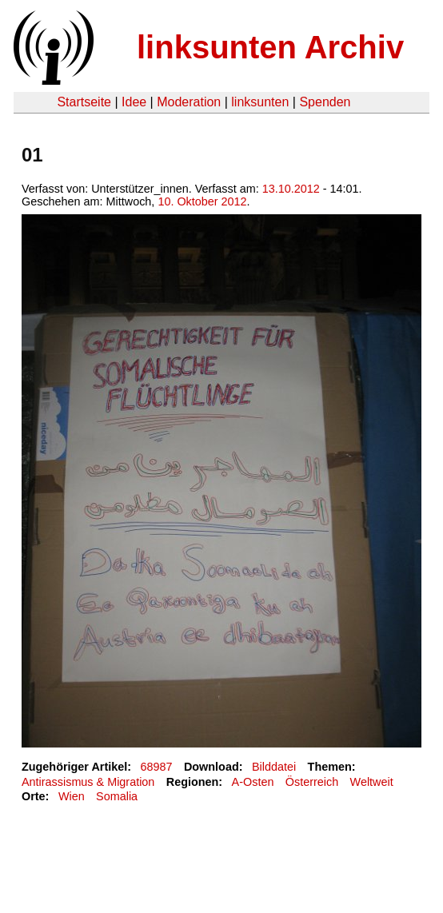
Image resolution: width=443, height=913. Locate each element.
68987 (157, 766)
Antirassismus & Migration (88, 781)
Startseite (84, 102)
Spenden (324, 102)
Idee (134, 102)
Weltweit (371, 781)
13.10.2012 (291, 188)
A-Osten (253, 781)
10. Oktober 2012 (202, 201)
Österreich (311, 781)
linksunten (260, 102)
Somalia (117, 796)
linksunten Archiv (270, 47)
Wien (71, 796)
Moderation (189, 102)
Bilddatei (274, 766)
